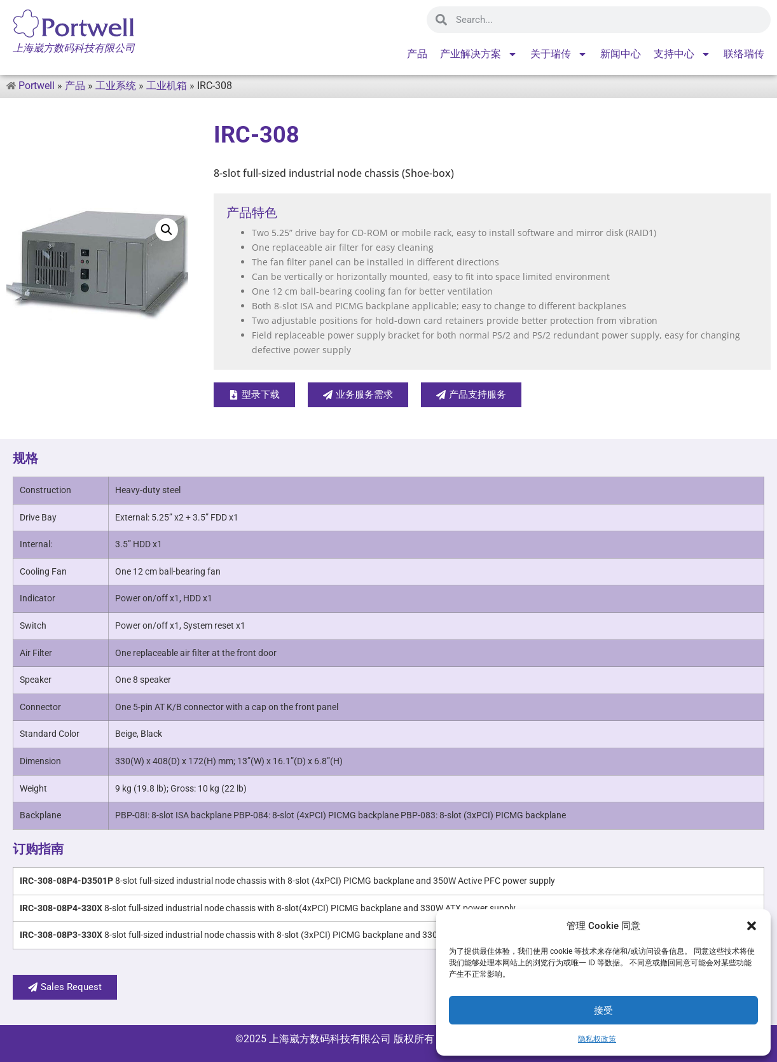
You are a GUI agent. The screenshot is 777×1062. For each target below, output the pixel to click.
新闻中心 (620, 54)
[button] (751, 925)
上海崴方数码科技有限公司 (330, 1039)
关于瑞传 (559, 54)
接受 (603, 1010)
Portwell (36, 86)
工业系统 (115, 86)
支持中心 (682, 54)
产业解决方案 (479, 54)
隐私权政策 (597, 1039)
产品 (417, 54)
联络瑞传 (744, 54)
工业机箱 (166, 86)
